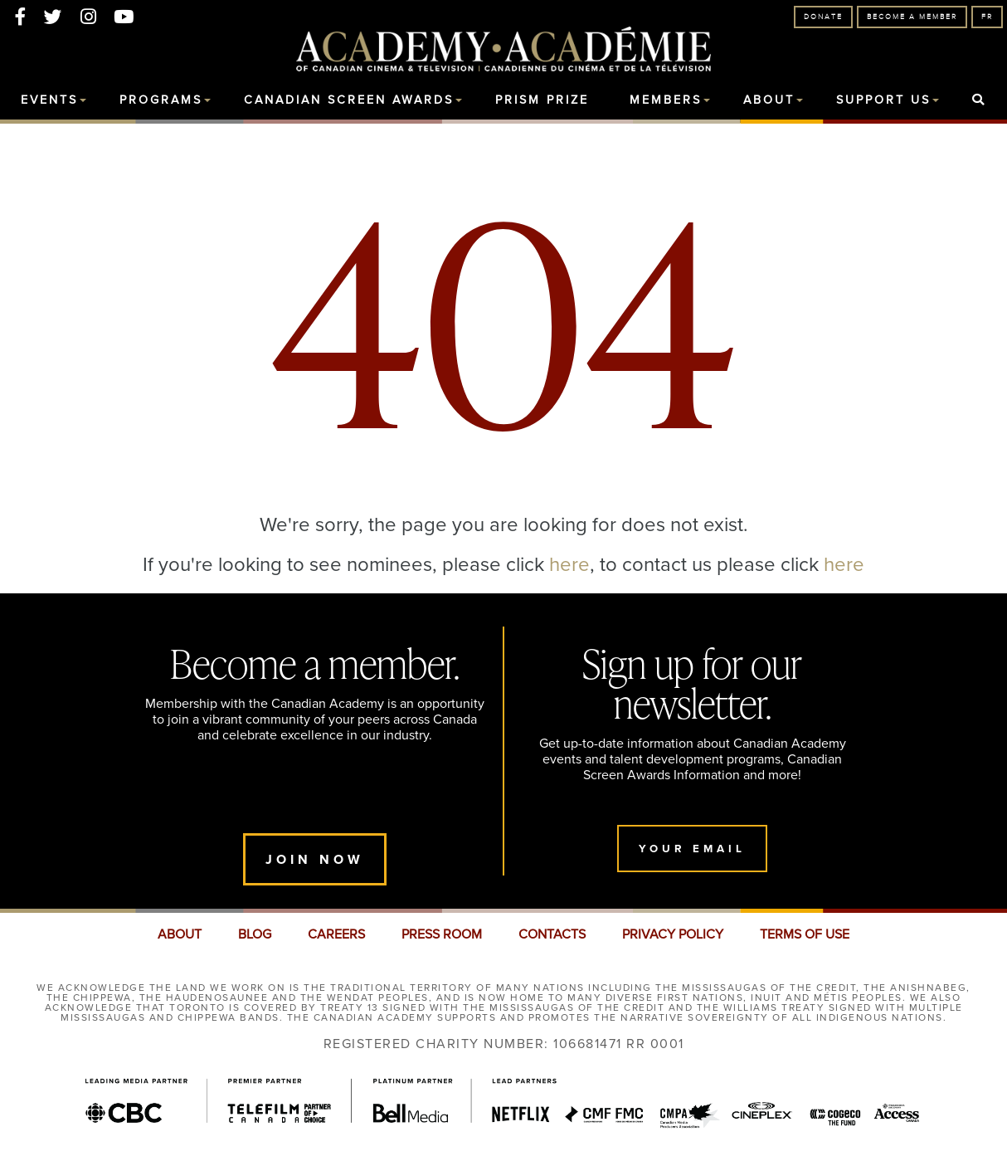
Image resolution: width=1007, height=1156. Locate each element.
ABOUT (180, 934)
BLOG (254, 934)
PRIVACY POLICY (672, 934)
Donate (823, 17)
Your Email (692, 848)
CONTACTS (552, 934)
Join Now (314, 859)
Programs (160, 100)
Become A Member (912, 17)
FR (987, 17)
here (569, 563)
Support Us (883, 100)
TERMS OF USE (804, 934)
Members (666, 100)
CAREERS (336, 934)
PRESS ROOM (441, 934)
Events (49, 100)
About (769, 100)
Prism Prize (542, 100)
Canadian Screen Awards (349, 100)
